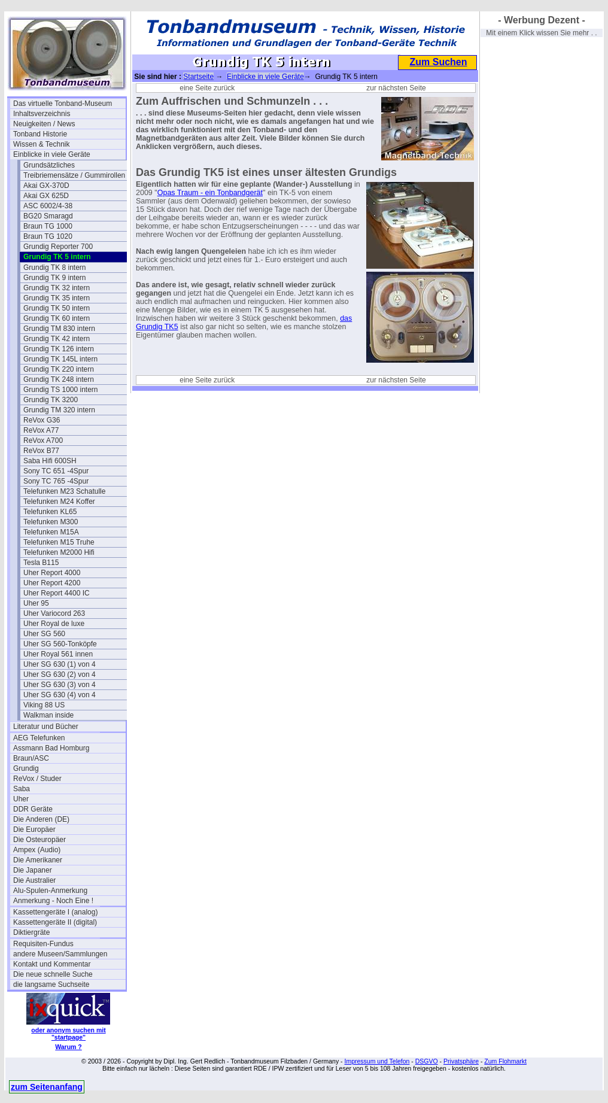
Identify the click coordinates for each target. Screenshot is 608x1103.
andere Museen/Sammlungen (60, 954)
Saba (21, 789)
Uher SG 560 (44, 634)
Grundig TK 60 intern (56, 318)
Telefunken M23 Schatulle (64, 491)
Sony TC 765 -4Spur (56, 481)
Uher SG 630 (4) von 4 (59, 695)
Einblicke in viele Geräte (51, 154)
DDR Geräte (33, 809)
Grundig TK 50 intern (56, 308)
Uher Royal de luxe (53, 623)
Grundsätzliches (49, 165)
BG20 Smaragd (48, 216)
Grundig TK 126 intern (58, 349)
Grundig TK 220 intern (58, 369)
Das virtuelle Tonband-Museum (62, 103)
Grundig (26, 768)
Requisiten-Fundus (43, 944)
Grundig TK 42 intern (56, 339)
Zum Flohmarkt (505, 1061)
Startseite (198, 76)
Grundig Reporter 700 (58, 246)
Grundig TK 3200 (50, 400)
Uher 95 (36, 603)
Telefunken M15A (51, 532)
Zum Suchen (438, 62)
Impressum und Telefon (376, 1061)
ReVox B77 (41, 450)
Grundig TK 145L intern (60, 359)
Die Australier (34, 880)
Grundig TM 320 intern (59, 410)
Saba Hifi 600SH (50, 461)
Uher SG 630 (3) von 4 (59, 684)
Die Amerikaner (37, 860)
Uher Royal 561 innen (58, 654)
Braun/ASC (31, 758)
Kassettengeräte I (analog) (55, 912)
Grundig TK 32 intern (56, 288)
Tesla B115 (41, 562)
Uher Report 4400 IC (56, 593)
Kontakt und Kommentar (51, 964)
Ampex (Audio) (36, 850)
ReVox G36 (41, 420)
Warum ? (68, 1046)
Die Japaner (32, 870)
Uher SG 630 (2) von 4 (59, 674)
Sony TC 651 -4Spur (56, 471)
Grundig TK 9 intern (54, 278)
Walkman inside (48, 715)
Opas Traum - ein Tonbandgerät (210, 193)
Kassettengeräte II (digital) (55, 922)
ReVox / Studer (37, 778)
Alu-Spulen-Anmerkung (50, 890)
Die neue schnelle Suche (53, 974)
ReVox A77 (41, 430)
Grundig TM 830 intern (59, 328)
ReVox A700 (43, 440)
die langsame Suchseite (51, 984)
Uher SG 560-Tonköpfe (60, 644)
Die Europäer (34, 829)
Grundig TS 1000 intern (60, 389)
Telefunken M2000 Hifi (59, 552)
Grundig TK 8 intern (54, 267)
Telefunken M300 (50, 522)
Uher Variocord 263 (54, 613)
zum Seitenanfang (47, 1087)
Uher (21, 799)
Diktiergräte (31, 932)
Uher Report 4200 (51, 583)
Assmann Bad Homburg (51, 748)
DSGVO (426, 1061)
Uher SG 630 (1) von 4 (59, 664)
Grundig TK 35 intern (56, 298)
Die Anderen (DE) (41, 819)
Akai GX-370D (46, 185)
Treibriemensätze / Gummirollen (74, 175)
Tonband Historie (40, 134)
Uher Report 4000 (51, 573)
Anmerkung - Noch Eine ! (53, 901)
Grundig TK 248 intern (58, 379)
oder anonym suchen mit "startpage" (68, 1033)
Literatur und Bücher (45, 726)
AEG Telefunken (39, 738)
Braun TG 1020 (47, 236)
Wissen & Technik (41, 144)
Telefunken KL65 (50, 512)
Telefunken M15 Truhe (59, 542)
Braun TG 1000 (47, 226)
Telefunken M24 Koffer (59, 501)
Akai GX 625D (46, 196)
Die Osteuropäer (39, 839)
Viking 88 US (44, 705)
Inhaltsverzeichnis (41, 114)
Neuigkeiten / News (44, 124)
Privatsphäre (461, 1061)
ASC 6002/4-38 (47, 206)
